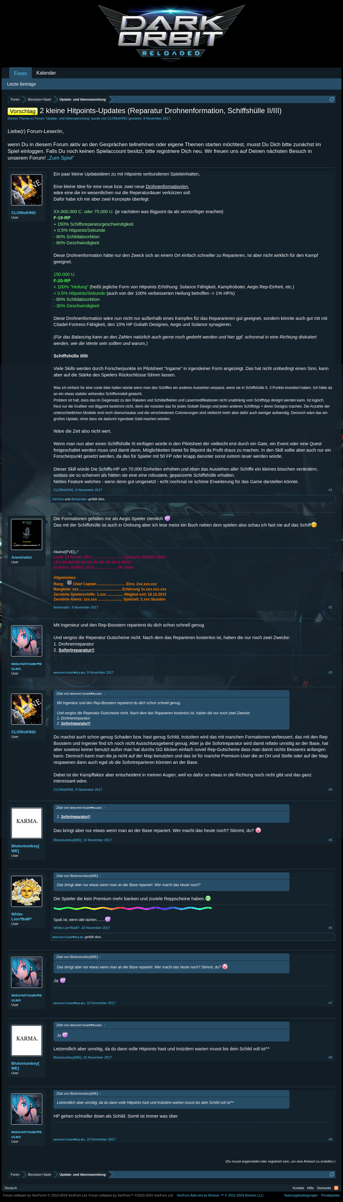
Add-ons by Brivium (220, 1195)
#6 (330, 928)
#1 (330, 490)
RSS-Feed (336, 1188)
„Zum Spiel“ (60, 158)
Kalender (46, 73)
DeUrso (58, 499)
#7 (330, 1003)
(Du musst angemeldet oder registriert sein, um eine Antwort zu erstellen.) (280, 1161)
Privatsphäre (330, 1195)
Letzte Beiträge (21, 84)
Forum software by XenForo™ (131, 1195)
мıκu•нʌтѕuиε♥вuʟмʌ (26, 666)
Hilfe (310, 1188)
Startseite (324, 1188)
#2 (330, 607)
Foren (20, 73)
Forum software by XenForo (45, 1195)
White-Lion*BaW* (21, 916)
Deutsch (11, 1188)
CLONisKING (117, 118)
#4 (330, 789)
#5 (330, 840)
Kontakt (298, 1188)
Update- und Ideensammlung (67, 118)
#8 (330, 1057)
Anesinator (79, 499)
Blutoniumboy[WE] (25, 848)
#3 (330, 672)
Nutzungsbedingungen (301, 1195)
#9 (330, 1139)
